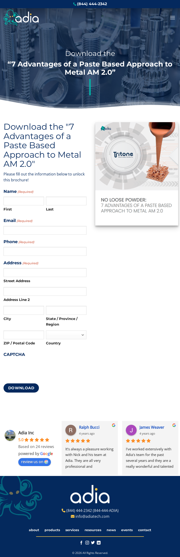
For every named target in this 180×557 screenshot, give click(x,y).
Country (53, 343)
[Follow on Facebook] (81, 543)
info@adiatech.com (92, 516)
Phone (19, 242)
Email (18, 220)
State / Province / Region (62, 321)
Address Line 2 (17, 299)
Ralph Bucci (89, 427)
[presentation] (39, 369)
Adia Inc (26, 433)
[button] (172, 17)
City (7, 318)
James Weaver (151, 427)
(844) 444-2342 (92, 4)
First (8, 209)
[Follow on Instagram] (87, 543)
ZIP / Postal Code (19, 343)
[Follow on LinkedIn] (99, 543)
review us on (34, 461)
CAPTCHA (14, 354)
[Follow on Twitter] (93, 543)
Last (50, 209)
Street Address (17, 281)
